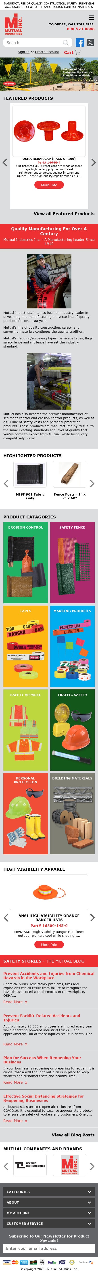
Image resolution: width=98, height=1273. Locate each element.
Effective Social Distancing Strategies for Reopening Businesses (43, 1098)
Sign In (23, 52)
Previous (7, 74)
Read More (15, 1002)
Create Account (47, 52)
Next (91, 74)
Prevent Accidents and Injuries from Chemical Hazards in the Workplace (48, 975)
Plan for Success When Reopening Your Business (42, 1060)
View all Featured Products (64, 213)
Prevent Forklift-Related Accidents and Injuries (41, 1018)
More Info (49, 185)
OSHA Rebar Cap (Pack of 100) (49, 158)
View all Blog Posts (73, 1134)
